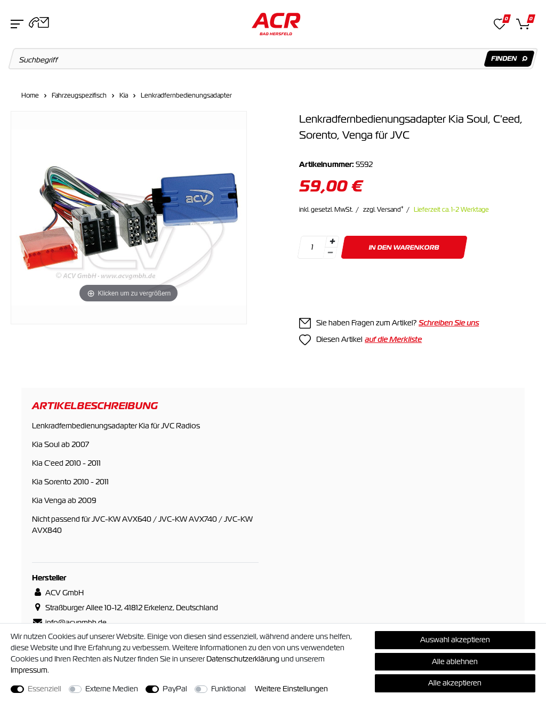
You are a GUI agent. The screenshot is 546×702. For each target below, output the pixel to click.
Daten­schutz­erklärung (242, 659)
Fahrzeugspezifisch (79, 95)
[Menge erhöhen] (332, 242)
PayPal (175, 688)
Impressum (29, 670)
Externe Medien (111, 688)
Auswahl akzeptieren (455, 639)
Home (30, 95)
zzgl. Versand (383, 209)
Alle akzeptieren (454, 683)
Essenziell (44, 688)
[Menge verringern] (330, 253)
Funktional (228, 688)
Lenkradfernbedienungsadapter (186, 95)
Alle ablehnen (455, 661)
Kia (123, 95)
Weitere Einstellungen (291, 688)
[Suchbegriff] (273, 58)
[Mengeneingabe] (312, 247)
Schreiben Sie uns (449, 323)
